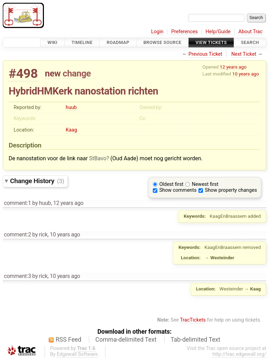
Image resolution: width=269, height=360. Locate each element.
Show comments (178, 190)
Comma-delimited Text (126, 339)
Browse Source (162, 42)
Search (250, 42)
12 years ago (233, 67)
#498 (23, 73)
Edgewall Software (77, 354)
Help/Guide (218, 32)
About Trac (251, 32)
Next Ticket (243, 54)
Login (157, 32)
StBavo (97, 158)
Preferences (184, 32)
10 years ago (245, 73)
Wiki (52, 42)
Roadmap (117, 42)
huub (71, 107)
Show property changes (231, 190)
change (77, 73)
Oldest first (171, 184)
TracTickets (193, 320)
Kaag (71, 130)
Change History (37, 181)
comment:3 (17, 276)
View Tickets (211, 42)
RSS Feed (68, 339)
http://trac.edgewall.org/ (239, 354)
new (53, 73)
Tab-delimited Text (195, 339)
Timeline (82, 42)
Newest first (205, 184)
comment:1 (17, 203)
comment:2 (17, 234)
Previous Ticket (205, 54)
